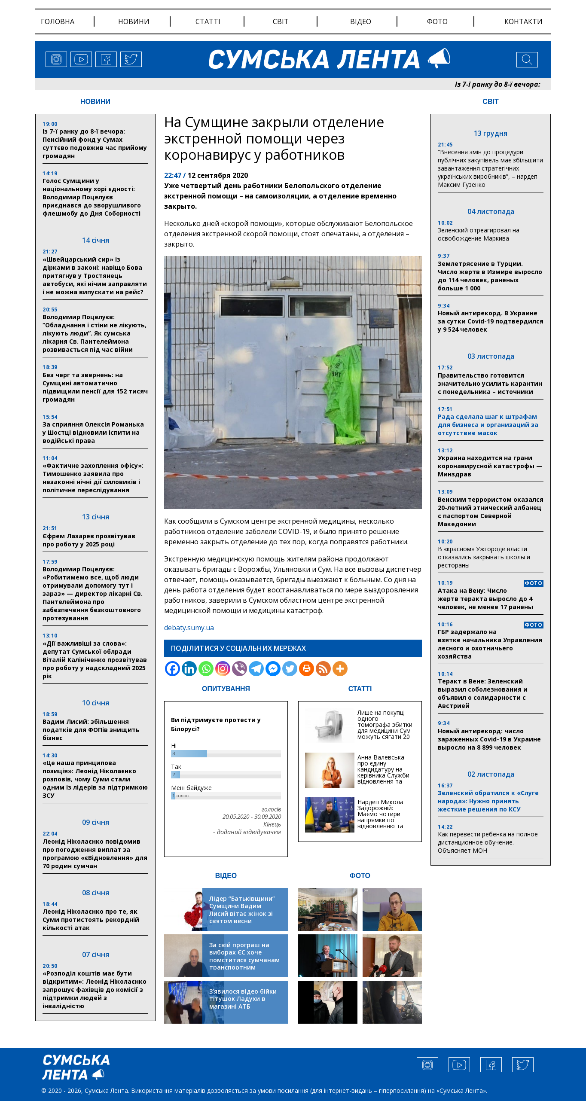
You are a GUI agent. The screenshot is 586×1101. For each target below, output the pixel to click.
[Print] (306, 668)
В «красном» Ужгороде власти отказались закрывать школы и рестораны (484, 557)
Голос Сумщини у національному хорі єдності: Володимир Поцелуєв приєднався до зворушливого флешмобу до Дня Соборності (92, 197)
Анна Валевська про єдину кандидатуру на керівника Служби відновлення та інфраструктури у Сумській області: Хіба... (383, 778)
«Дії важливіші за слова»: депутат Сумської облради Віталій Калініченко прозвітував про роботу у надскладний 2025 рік (95, 659)
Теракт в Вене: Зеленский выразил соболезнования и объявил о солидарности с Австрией (483, 693)
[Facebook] (172, 668)
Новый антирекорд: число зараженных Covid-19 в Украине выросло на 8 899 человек (489, 739)
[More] (340, 668)
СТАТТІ (360, 688)
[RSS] (323, 668)
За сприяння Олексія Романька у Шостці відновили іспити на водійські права (93, 432)
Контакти (523, 21)
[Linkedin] (189, 668)
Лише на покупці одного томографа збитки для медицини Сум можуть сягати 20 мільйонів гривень (384, 727)
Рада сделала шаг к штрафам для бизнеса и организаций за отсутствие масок (488, 424)
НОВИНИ (95, 101)
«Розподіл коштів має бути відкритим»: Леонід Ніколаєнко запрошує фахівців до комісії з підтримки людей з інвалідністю (94, 989)
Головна (57, 21)
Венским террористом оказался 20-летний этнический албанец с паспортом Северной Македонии (490, 511)
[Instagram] (222, 668)
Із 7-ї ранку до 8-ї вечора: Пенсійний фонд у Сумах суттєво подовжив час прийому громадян (95, 143)
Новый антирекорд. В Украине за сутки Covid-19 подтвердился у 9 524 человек (490, 321)
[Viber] (239, 668)
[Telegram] (256, 668)
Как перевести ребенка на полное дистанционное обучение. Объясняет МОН (488, 842)
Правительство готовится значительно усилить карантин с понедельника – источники (490, 383)
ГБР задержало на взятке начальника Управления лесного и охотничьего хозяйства (490, 644)
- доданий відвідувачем (247, 832)
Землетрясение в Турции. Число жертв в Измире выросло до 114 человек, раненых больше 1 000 (490, 275)
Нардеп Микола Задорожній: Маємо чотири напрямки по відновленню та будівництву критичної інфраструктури (380, 823)
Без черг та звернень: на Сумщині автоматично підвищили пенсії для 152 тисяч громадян (95, 387)
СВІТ (490, 101)
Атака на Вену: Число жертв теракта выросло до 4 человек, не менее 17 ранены (485, 598)
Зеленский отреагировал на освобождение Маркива (478, 234)
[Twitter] (289, 668)
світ (281, 21)
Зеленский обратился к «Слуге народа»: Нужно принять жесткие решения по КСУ (488, 801)
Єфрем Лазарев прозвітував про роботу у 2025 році (89, 540)
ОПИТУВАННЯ (226, 688)
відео (360, 21)
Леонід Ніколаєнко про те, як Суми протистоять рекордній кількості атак (91, 919)
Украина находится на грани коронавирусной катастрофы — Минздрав (490, 466)
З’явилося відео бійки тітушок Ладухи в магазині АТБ (243, 998)
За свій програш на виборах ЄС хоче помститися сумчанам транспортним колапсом (244, 960)
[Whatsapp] (206, 668)
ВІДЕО (226, 875)
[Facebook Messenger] (273, 668)
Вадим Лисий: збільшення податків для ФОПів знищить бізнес (91, 729)
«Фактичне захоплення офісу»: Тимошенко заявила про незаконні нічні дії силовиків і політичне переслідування (93, 477)
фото (437, 21)
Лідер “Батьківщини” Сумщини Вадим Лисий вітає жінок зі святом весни (242, 909)
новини (134, 21)
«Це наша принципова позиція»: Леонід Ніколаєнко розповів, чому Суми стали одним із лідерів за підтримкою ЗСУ (95, 779)
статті (207, 21)
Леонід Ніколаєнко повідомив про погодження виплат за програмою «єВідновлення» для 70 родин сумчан (95, 853)
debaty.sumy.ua (189, 627)
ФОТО (360, 875)
